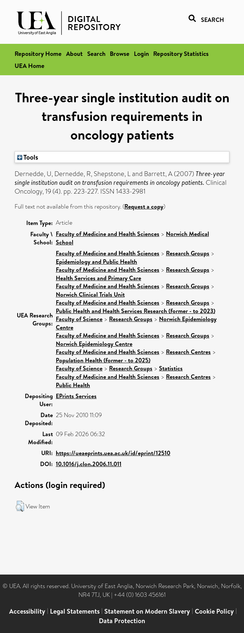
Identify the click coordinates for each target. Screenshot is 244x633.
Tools (27, 157)
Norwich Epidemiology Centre (94, 344)
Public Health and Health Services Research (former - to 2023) (135, 311)
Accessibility (27, 611)
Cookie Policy (214, 611)
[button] (20, 506)
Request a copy (143, 206)
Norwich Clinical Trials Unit (90, 294)
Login (141, 53)
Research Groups (187, 253)
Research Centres (188, 352)
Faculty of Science (79, 319)
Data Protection (122, 620)
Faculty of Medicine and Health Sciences (107, 234)
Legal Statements (75, 611)
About (74, 53)
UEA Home (29, 65)
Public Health (73, 385)
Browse (119, 53)
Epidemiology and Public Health (96, 262)
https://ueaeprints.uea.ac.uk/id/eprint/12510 (113, 453)
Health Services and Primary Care (98, 278)
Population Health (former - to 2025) (103, 360)
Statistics (171, 368)
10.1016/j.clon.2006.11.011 (88, 464)
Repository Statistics (181, 53)
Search (96, 53)
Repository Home (38, 53)
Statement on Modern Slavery (147, 611)
